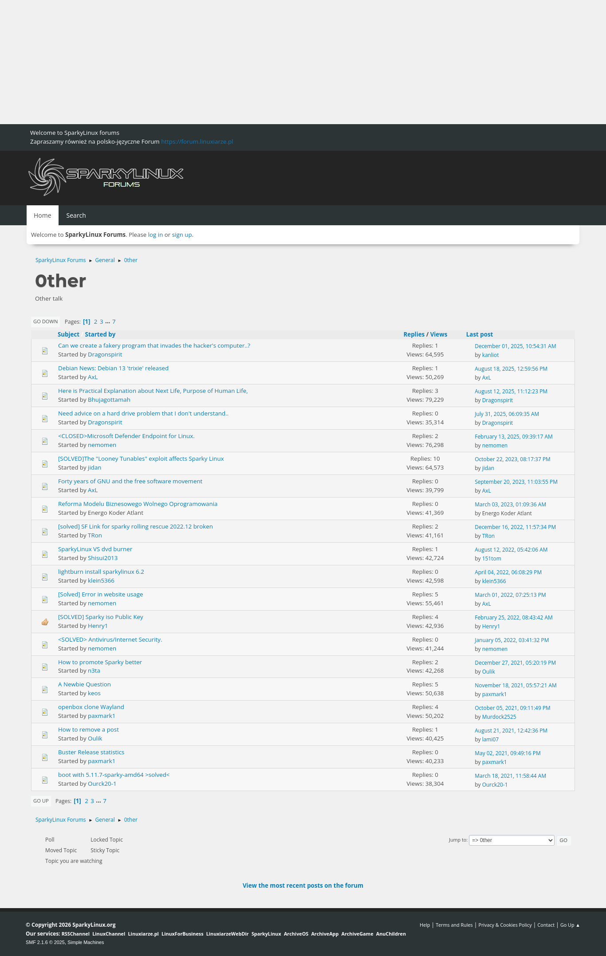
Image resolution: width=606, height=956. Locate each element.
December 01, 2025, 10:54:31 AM (515, 346)
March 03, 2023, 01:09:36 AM (510, 504)
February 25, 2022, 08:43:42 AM (514, 617)
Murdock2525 (499, 717)
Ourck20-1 (102, 784)
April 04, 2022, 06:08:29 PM (508, 572)
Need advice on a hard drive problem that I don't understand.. (143, 413)
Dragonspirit (105, 354)
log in (155, 235)
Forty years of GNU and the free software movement (130, 481)
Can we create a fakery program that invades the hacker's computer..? (154, 345)
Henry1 (98, 626)
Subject (68, 334)
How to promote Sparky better (100, 662)
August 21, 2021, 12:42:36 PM (511, 730)
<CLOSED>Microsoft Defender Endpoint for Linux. (126, 436)
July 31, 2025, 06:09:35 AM (507, 414)
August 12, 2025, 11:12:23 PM (511, 391)
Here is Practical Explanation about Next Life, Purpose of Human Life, (153, 391)
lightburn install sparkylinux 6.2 (101, 572)
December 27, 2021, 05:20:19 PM (515, 662)
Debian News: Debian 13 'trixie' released (113, 368)
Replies (414, 334)
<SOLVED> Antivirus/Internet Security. (110, 639)
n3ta (94, 670)
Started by (100, 334)
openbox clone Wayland (91, 707)
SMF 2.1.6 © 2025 (45, 942)
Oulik (488, 671)
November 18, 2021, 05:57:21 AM (516, 685)
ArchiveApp (324, 933)
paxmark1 (494, 694)
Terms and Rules (454, 924)
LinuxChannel (108, 933)
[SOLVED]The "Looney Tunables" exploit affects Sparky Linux (141, 458)
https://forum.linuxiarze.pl (197, 141)
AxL (93, 377)
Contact (546, 924)
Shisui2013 (103, 558)
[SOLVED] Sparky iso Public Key (100, 617)
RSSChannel (76, 933)
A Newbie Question (84, 684)
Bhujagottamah (109, 400)
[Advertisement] (266, 62)
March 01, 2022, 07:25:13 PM (510, 595)
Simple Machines (85, 942)
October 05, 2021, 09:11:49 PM (513, 708)
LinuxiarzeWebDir (227, 933)
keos (94, 693)
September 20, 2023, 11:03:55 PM (516, 482)
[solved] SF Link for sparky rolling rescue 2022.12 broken (135, 526)
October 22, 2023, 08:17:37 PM (513, 459)
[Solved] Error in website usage (100, 594)
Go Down (45, 321)
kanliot (490, 355)
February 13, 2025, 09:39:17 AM (514, 436)
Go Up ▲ (570, 924)
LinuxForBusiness (182, 933)
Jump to (457, 839)
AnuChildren (391, 933)
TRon (95, 535)
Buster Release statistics (91, 752)
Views (439, 334)
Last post (483, 334)
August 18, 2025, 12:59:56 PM (511, 368)
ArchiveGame (357, 933)
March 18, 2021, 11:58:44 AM (510, 776)
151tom (491, 558)
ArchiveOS (296, 933)
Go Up (41, 800)
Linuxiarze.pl (143, 933)
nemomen (102, 445)
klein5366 (101, 580)
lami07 (490, 739)
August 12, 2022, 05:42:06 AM (511, 549)
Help (425, 924)
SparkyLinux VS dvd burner (95, 549)
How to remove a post (88, 729)
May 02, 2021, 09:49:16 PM (508, 753)
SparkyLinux (266, 933)
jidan (94, 467)
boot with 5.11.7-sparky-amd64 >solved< (113, 775)
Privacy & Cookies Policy (504, 924)
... (108, 321)
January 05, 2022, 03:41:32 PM (512, 640)
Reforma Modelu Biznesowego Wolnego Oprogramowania (137, 504)
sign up (182, 235)
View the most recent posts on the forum (303, 885)
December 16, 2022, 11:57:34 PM (515, 527)
